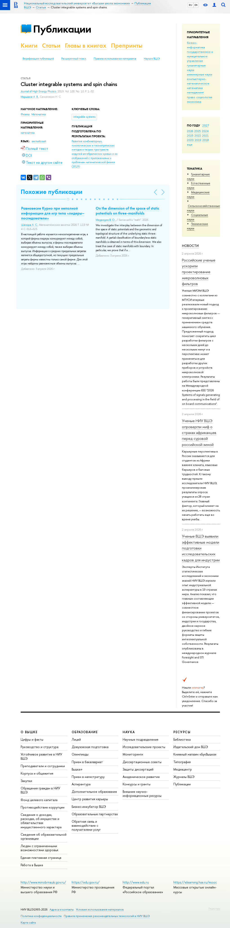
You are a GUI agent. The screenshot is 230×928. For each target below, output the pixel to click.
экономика (194, 102)
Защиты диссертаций (138, 769)
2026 (190, 131)
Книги (29, 45)
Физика (25, 114)
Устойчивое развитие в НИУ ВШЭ (41, 756)
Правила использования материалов (115, 58)
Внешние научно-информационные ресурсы (142, 793)
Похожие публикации (51, 192)
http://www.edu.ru (136, 882)
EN (196, 5)
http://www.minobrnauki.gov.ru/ (43, 882)
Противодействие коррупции (42, 807)
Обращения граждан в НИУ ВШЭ (40, 790)
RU (190, 5)
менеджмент (195, 92)
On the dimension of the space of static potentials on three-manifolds (127, 211)
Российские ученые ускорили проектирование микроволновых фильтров (198, 271)
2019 (198, 140)
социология (204, 97)
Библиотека (182, 739)
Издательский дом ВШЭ (190, 747)
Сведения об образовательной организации (43, 836)
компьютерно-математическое (198, 81)
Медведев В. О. (105, 220)
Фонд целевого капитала (39, 800)
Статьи (51, 45)
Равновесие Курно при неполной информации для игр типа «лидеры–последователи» (52, 213)
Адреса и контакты (62, 909)
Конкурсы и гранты (136, 784)
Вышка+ (77, 769)
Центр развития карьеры (90, 799)
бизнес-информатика (196, 45)
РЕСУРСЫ (181, 732)
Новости (190, 245)
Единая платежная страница (41, 857)
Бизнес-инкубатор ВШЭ (89, 806)
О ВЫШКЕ (29, 732)
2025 (197, 131)
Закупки (26, 781)
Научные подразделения (140, 739)
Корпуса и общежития (37, 773)
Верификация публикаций (38, 58)
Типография (182, 762)
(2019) (94, 154)
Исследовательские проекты (144, 747)
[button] (68, 199)
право (191, 97)
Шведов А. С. (29, 225)
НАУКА (129, 732)
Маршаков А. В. (29, 97)
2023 (190, 135)
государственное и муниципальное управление (200, 56)
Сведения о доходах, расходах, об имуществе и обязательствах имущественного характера (41, 821)
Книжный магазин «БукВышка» (195, 754)
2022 (198, 135)
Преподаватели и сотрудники (43, 766)
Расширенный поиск (73, 58)
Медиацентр (182, 769)
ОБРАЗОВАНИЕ (85, 732)
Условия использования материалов (100, 909)
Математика (38, 114)
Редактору (214, 908)
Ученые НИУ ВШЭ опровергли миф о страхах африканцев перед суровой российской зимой (199, 432)
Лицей (76, 739)
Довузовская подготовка (90, 747)
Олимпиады (80, 754)
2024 (205, 131)
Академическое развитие (141, 777)
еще (189, 144)
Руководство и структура (39, 747)
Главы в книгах (85, 45)
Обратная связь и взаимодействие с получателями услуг (86, 825)
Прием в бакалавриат (87, 762)
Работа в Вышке (32, 865)
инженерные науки (199, 74)
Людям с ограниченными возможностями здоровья (39, 848)
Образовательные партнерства (95, 814)
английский (39, 141)
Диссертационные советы (142, 762)
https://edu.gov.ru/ (86, 882)
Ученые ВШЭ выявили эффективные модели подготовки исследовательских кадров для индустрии (201, 548)
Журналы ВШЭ (184, 777)
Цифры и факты (32, 739)
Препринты (126, 45)
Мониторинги (133, 754)
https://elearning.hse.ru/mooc (195, 882)
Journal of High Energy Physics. (39, 91)
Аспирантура (81, 784)
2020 (190, 140)
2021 (205, 135)
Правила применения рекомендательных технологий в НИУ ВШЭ (107, 916)
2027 (205, 125)
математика (195, 88)
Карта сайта (28, 922)
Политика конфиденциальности (41, 916)
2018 (205, 140)
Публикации (62, 29)
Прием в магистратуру (88, 777)
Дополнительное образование (94, 791)
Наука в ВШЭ (152, 58)
